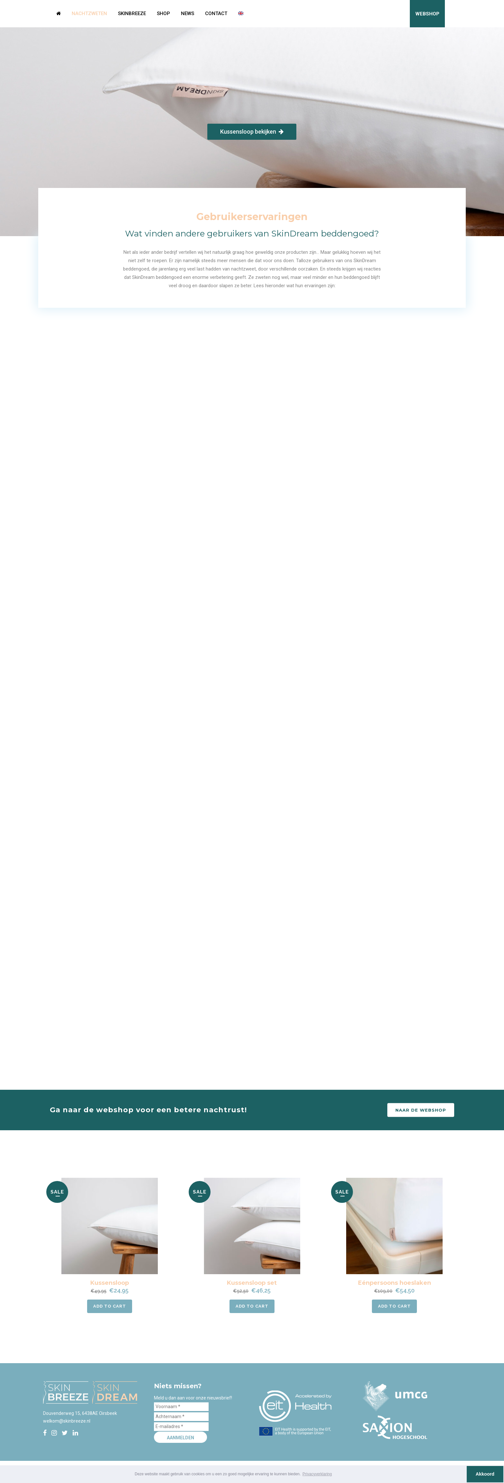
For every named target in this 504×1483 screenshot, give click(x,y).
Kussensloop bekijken (252, 131)
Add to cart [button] (109, 1306)
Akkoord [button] (485, 1474)
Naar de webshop (420, 1110)
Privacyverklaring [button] (317, 1474)
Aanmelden (180, 1437)
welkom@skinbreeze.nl (66, 1421)
